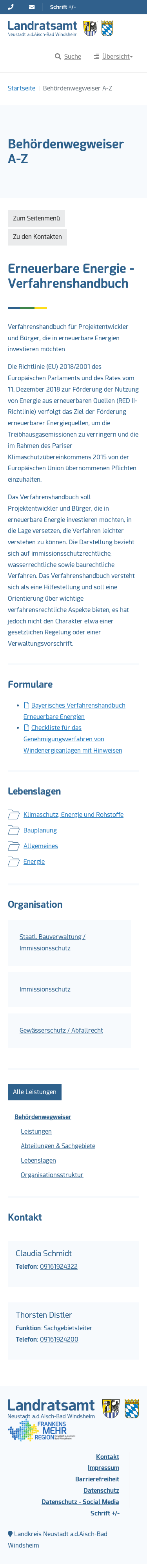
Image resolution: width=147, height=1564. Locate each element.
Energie (34, 861)
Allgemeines (41, 846)
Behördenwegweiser (43, 1117)
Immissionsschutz (45, 989)
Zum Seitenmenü (36, 218)
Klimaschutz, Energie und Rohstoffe (73, 814)
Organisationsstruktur (52, 1175)
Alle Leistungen (34, 1092)
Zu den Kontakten (37, 236)
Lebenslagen (38, 1160)
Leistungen (36, 1131)
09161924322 (59, 1266)
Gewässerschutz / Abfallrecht (61, 1030)
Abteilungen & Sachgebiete (58, 1146)
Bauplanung (40, 830)
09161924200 (59, 1339)
